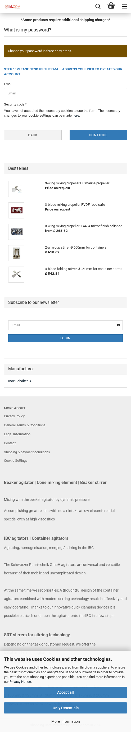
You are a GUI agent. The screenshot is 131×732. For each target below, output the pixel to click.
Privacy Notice (20, 682)
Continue (98, 135)
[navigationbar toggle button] (124, 6)
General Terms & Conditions (25, 425)
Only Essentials (66, 708)
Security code (14, 104)
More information (65, 721)
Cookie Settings (16, 461)
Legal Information (17, 434)
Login (65, 338)
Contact (10, 443)
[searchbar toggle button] (98, 6)
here (76, 115)
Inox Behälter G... (20, 381)
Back (33, 135)
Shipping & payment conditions (27, 452)
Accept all (65, 692)
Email (8, 84)
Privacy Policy (14, 416)
